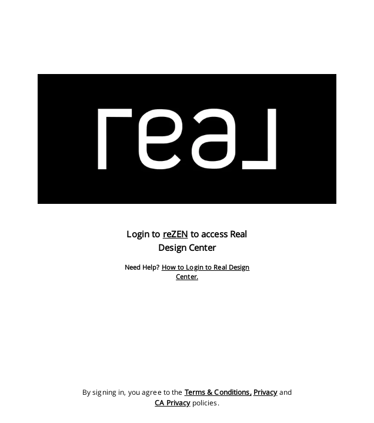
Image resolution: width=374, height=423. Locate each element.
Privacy (265, 392)
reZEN (175, 234)
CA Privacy (172, 403)
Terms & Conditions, (218, 392)
